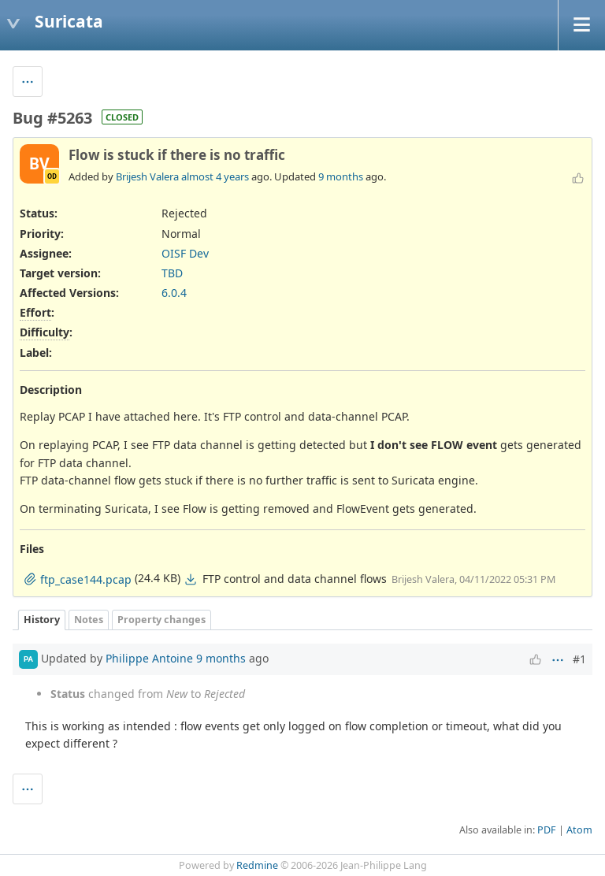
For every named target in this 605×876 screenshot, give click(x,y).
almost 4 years (215, 176)
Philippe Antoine (149, 658)
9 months (340, 176)
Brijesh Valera (147, 176)
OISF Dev (185, 253)
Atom (579, 830)
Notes (88, 619)
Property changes (161, 619)
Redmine (257, 865)
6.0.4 (174, 292)
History (42, 619)
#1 (579, 658)
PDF (546, 830)
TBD (172, 272)
